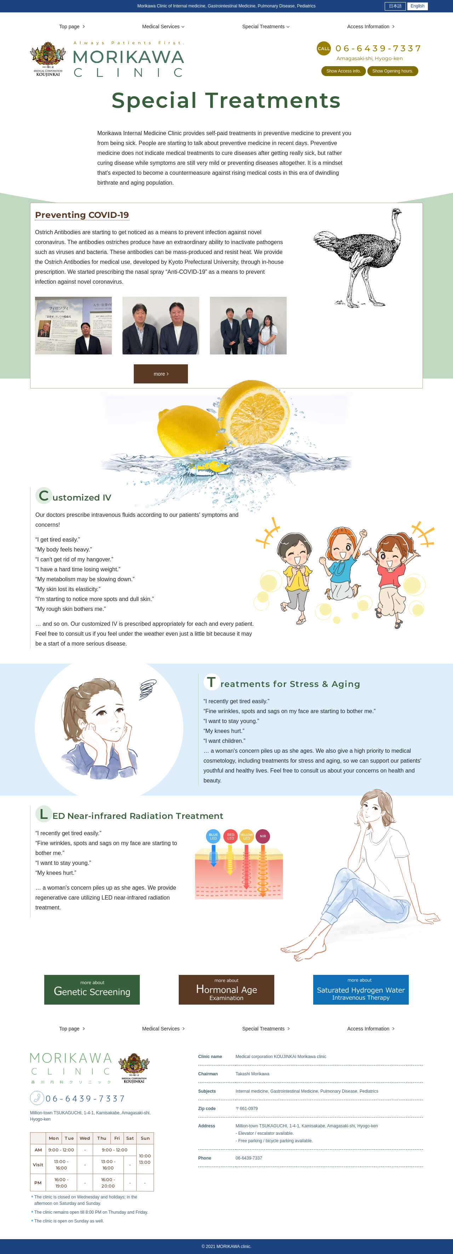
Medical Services (161, 1028)
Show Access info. (343, 71)
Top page (70, 1028)
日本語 (395, 6)
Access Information (369, 1028)
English (417, 6)
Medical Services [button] (161, 26)
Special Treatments (264, 1028)
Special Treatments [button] (264, 26)
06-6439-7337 (86, 1098)
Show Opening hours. (392, 71)
